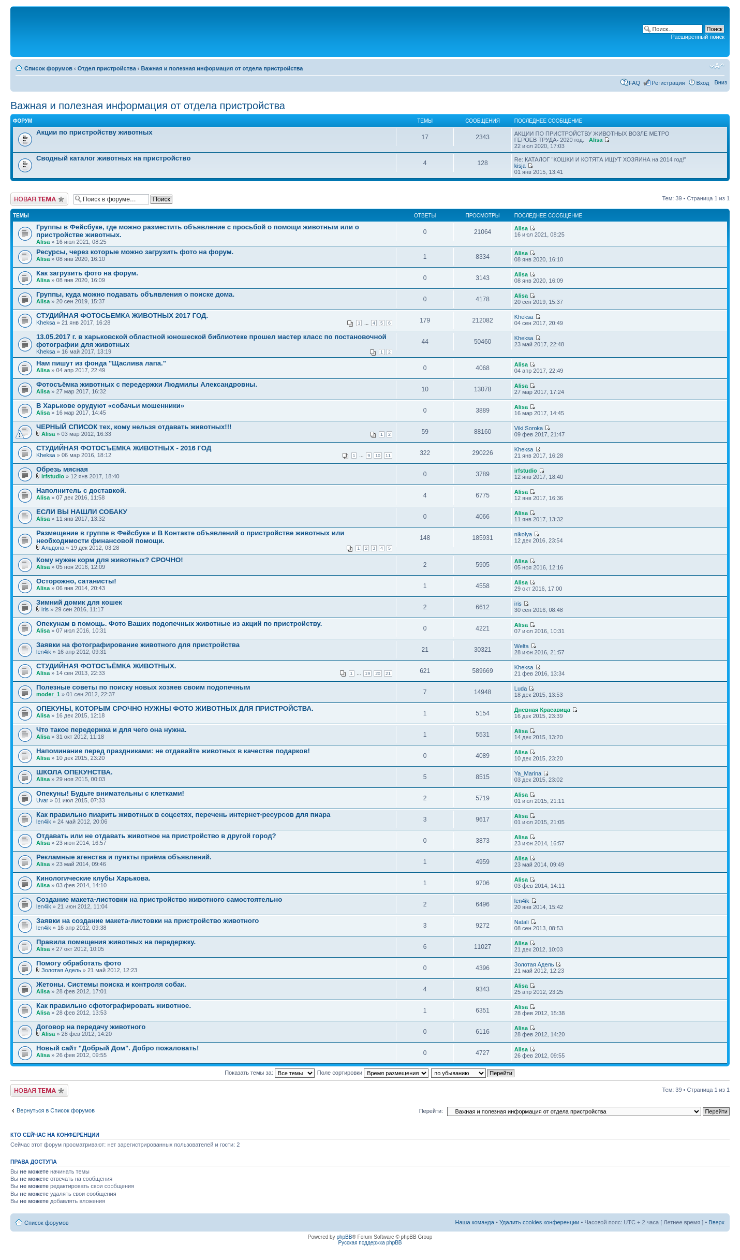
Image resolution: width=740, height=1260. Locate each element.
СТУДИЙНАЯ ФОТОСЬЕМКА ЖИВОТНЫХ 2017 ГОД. (122, 315)
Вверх (716, 1222)
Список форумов (48, 68)
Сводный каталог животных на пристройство (113, 158)
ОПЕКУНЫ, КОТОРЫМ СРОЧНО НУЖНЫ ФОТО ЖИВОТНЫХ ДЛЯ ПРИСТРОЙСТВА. (175, 708)
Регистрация (668, 83)
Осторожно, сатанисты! (76, 581)
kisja (520, 166)
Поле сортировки (372, 1072)
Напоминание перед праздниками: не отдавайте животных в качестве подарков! (173, 751)
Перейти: (431, 1111)
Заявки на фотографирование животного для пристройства (138, 645)
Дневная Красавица (542, 710)
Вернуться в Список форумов (56, 1110)
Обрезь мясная (62, 469)
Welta (521, 646)
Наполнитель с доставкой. (81, 490)
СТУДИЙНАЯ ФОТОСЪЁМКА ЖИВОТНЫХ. (106, 666)
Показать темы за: (270, 1072)
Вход (703, 83)
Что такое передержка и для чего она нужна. (111, 730)
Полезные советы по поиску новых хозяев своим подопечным (143, 687)
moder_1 (48, 694)
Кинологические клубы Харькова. (93, 878)
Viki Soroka (528, 428)
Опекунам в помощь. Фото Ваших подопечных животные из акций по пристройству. (179, 623)
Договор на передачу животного (90, 1027)
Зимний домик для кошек (79, 602)
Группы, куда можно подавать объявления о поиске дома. (135, 294)
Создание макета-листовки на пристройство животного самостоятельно (159, 899)
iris (45, 609)
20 (377, 673)
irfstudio (52, 476)
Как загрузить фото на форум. (87, 273)
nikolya (523, 534)
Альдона (52, 548)
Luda (520, 688)
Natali (521, 922)
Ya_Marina (527, 773)
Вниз (720, 82)
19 (367, 673)
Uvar (42, 800)
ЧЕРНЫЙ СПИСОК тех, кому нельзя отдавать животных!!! (133, 427)
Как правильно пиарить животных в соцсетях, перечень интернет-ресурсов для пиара (183, 814)
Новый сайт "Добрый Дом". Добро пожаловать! (117, 1048)
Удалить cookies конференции (539, 1222)
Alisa (595, 140)
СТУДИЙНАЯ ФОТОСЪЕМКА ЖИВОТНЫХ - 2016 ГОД (123, 448)
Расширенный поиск (697, 37)
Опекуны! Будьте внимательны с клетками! (110, 793)
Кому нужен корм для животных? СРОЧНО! (109, 560)
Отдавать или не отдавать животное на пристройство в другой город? (156, 836)
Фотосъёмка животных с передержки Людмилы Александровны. (146, 384)
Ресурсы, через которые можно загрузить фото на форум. (134, 252)
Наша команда (474, 1222)
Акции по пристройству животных (94, 132)
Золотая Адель (61, 970)
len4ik (43, 652)
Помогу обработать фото (78, 963)
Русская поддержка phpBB (370, 1243)
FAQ (634, 83)
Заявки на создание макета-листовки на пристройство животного (147, 921)
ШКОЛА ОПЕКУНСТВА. (74, 772)
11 (388, 455)
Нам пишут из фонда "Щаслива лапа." (101, 363)
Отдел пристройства (107, 68)
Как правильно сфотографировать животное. (113, 1005)
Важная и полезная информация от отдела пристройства (222, 68)
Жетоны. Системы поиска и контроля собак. (111, 984)
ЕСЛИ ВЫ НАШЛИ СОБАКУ (81, 512)
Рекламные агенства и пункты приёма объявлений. (124, 857)
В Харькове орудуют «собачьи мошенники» (110, 405)
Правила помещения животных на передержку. (116, 942)
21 (388, 673)
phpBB (344, 1237)
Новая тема (39, 199)
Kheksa (45, 322)
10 (377, 455)
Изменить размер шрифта (716, 66)
